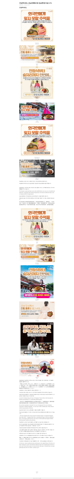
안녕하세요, (21, 187)
